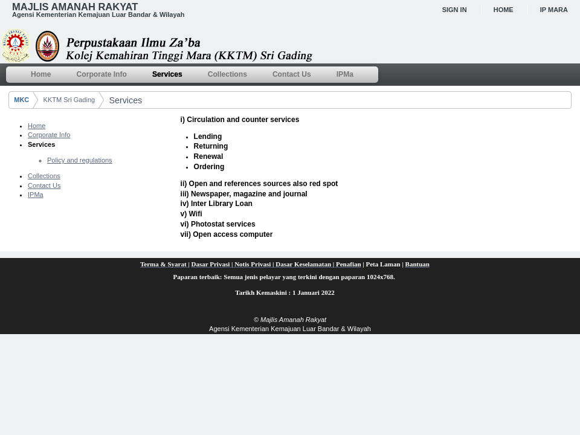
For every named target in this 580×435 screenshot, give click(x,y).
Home (504, 9)
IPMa (36, 194)
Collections (44, 175)
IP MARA (554, 9)
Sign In (454, 9)
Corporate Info (49, 134)
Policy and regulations (79, 160)
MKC (21, 99)
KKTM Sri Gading (69, 99)
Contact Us (44, 185)
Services (125, 100)
